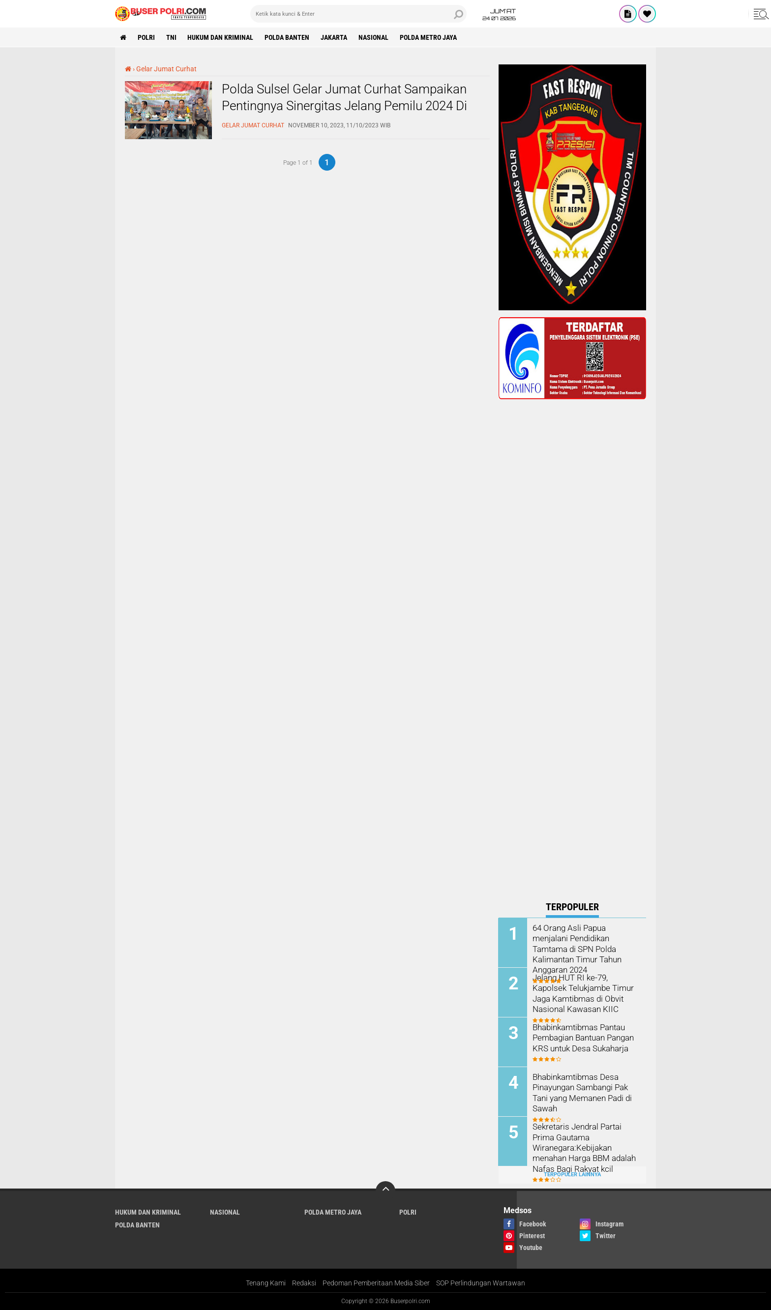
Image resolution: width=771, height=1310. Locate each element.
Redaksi (304, 1282)
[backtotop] (385, 1190)
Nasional (374, 37)
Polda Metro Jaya (428, 37)
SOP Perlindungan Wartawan (480, 1282)
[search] (358, 14)
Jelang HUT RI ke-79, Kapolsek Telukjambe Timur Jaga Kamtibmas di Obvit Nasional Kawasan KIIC (581, 992)
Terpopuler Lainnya (572, 1174)
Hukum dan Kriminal (221, 37)
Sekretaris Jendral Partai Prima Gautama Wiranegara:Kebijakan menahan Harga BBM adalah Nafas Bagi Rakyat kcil (583, 1147)
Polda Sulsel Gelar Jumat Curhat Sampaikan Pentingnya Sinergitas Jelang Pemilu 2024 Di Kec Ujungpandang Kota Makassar (344, 106)
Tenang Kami (266, 1282)
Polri (146, 37)
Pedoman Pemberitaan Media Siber (376, 1282)
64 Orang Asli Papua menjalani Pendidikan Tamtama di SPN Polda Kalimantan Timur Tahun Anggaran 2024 (576, 948)
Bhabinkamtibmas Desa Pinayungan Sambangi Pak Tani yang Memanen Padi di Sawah (581, 1092)
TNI (171, 37)
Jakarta (334, 37)
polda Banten (287, 37)
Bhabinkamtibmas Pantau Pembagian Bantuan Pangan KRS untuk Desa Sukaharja (583, 1037)
